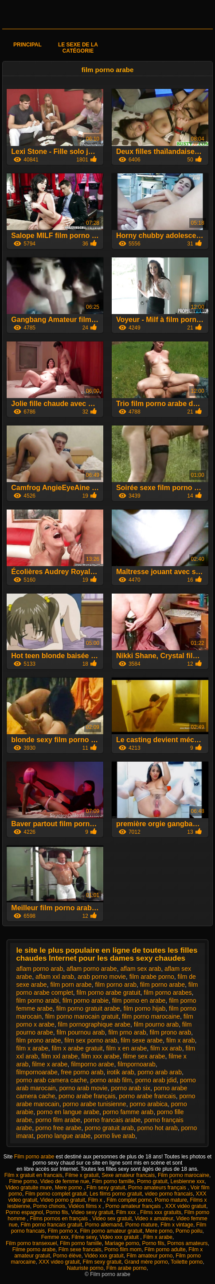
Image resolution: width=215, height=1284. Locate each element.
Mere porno (69, 1187)
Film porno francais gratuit (51, 1225)
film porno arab (116, 984)
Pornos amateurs (187, 1243)
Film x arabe (157, 1237)
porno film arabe (57, 1119)
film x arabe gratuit (77, 1048)
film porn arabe (70, 984)
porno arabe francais (147, 1096)
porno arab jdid (155, 1080)
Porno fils (57, 1212)
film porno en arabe (139, 1000)
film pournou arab (80, 1032)
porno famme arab (128, 1111)
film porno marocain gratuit (82, 1016)
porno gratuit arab (109, 1127)
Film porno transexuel (31, 1243)
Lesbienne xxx (187, 1181)
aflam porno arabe (91, 968)
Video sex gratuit (112, 1218)
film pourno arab (156, 1024)
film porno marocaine (151, 1016)
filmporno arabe (92, 1064)
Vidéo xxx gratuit (104, 1256)
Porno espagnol (24, 1212)
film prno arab (127, 1032)
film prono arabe (38, 1040)
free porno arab (82, 1072)
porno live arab (114, 1135)
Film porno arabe (35, 1157)
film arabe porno (151, 976)
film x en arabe (126, 1048)
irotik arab (120, 1072)
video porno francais (169, 1194)
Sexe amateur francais (128, 1175)
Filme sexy (83, 1237)
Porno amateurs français (158, 1187)
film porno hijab (144, 1008)
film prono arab (170, 1032)
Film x (95, 1200)
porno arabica (148, 1104)
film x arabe (32, 1048)
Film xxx (126, 1212)
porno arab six (130, 1088)
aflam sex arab (140, 968)
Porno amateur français (134, 1206)
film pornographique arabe (94, 1024)
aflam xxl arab (54, 976)
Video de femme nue (64, 1181)
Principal (27, 45)
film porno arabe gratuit (109, 992)
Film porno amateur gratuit (111, 1231)
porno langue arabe (63, 1135)
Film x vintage (176, 1225)
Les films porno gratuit (116, 1194)
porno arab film (111, 1080)
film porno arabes (168, 992)
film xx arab (166, 1048)
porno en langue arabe (68, 1111)
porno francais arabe (112, 1119)
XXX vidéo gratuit (185, 1206)
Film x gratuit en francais (33, 1175)
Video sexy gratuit (92, 1212)
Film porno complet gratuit (56, 1194)
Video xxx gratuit (119, 1237)
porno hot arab (157, 1127)
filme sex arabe (144, 1056)
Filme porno (23, 1181)
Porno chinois (49, 1206)
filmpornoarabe (36, 1072)
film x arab (180, 1040)
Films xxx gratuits (160, 1212)
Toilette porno (187, 1262)
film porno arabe (162, 984)
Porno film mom (122, 1249)
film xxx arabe (100, 1056)
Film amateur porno (149, 1256)
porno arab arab (159, 1072)
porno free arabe (58, 1127)
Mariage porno (122, 1243)
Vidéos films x (85, 1206)
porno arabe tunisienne (94, 1104)
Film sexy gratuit (105, 1187)
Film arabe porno (126, 1268)
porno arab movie (83, 1088)
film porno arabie (86, 1000)
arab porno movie (102, 976)
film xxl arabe (59, 1056)
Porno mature (171, 1200)
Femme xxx (55, 1237)
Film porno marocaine (183, 1175)
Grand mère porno (146, 1262)
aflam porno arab (39, 968)
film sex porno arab (90, 1040)
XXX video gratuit (59, 1262)
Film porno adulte (165, 1249)
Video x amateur (154, 1218)
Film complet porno (129, 1200)
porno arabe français (87, 1096)
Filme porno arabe (33, 1249)
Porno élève (67, 1256)
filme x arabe (49, 1064)
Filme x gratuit (81, 1175)
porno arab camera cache (51, 1080)
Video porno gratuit (62, 1200)
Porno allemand (103, 1225)
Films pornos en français (59, 1218)
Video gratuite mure (28, 1187)
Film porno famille (113, 1181)
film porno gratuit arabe (88, 1008)
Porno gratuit (152, 1181)
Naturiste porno (85, 1268)
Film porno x (62, 1231)
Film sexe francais (80, 1249)
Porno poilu (189, 1231)
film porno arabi (37, 1000)
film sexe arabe (142, 1040)
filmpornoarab (136, 1064)
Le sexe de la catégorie (78, 48)
